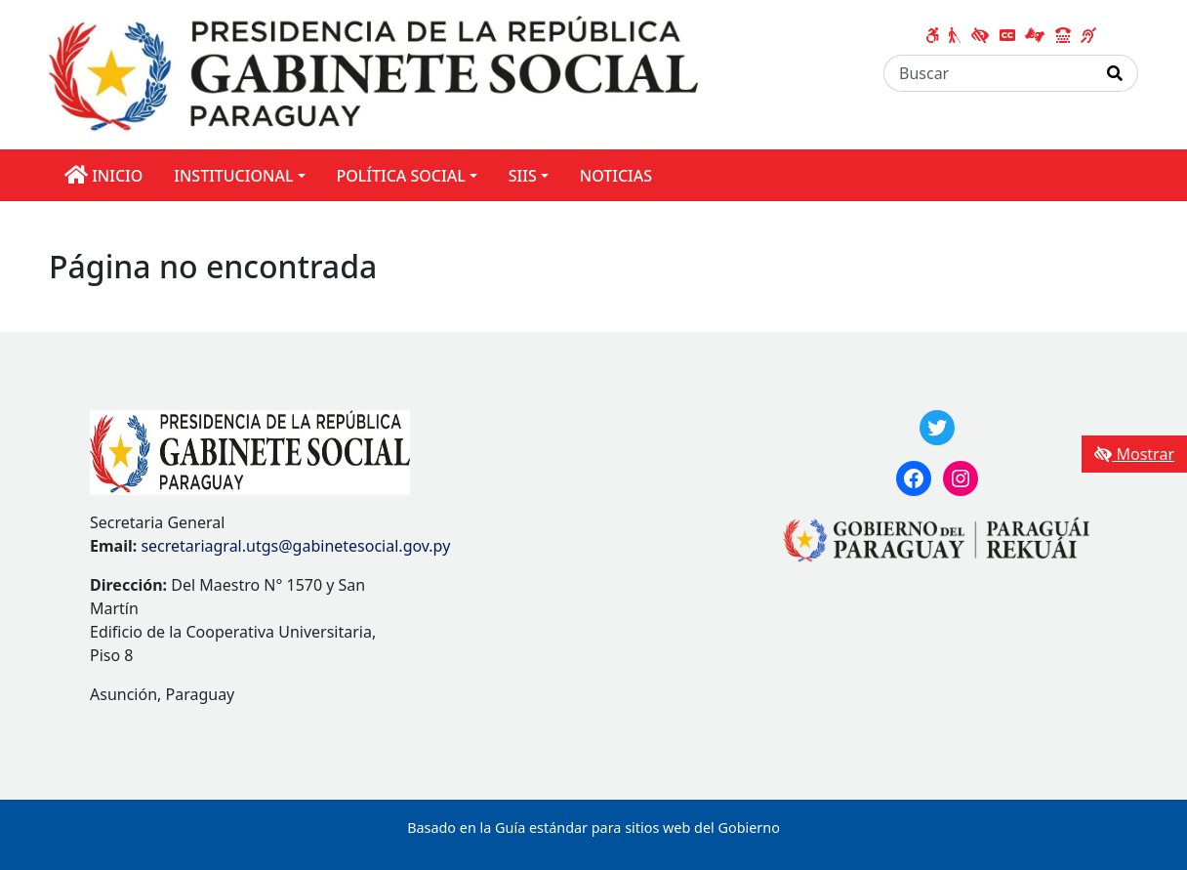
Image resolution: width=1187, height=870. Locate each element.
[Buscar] (988, 73)
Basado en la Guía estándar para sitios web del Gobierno (593, 827)
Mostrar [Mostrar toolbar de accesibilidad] (1134, 454)
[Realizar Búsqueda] (1115, 73)
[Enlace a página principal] (373, 73)
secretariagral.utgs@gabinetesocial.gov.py (295, 546)
